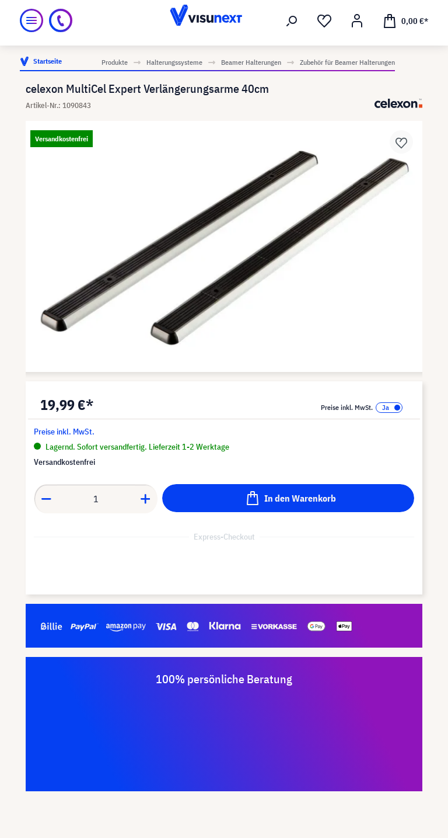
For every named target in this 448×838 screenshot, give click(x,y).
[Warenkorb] (405, 20)
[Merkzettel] (324, 21)
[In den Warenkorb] (288, 498)
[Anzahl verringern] (46, 498)
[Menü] (31, 20)
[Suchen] (292, 21)
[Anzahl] (96, 498)
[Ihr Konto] (357, 21)
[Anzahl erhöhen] (146, 498)
